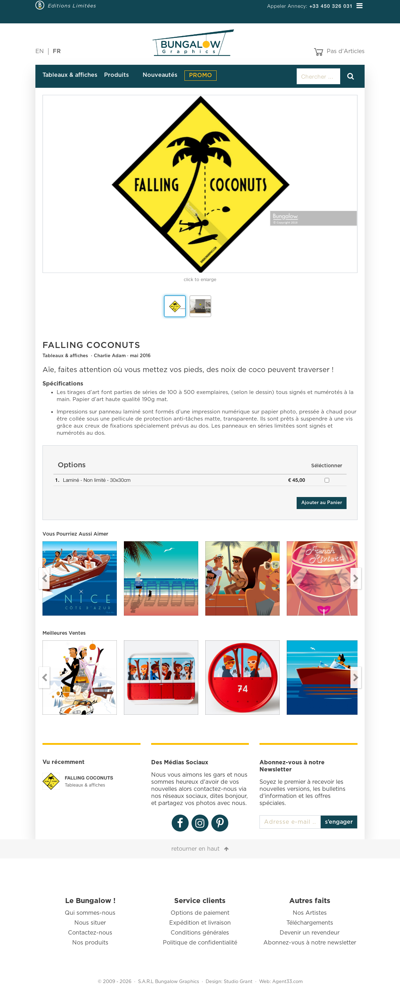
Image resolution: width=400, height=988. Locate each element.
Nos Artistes (310, 913)
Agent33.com (287, 982)
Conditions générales (200, 933)
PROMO (200, 75)
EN (39, 51)
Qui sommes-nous (90, 913)
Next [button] (355, 578)
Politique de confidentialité (200, 943)
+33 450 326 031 (331, 6)
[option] (200, 184)
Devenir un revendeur (309, 933)
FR (57, 51)
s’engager (339, 822)
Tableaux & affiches (69, 75)
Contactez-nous (90, 933)
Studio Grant (238, 982)
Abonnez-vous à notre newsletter (309, 943)
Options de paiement (200, 913)
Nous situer (90, 923)
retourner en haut (195, 849)
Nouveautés (160, 75)
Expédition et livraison (200, 923)
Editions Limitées (72, 5)
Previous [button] (44, 578)
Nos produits (90, 943)
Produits (116, 75)
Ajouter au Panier (321, 503)
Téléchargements (309, 923)
